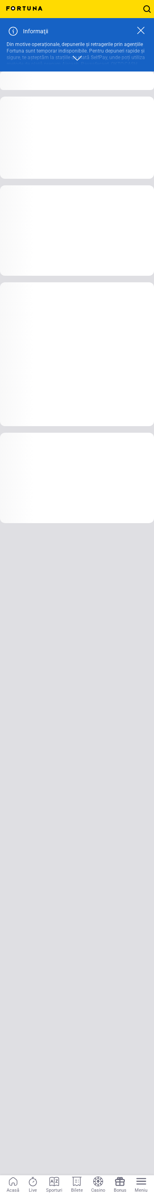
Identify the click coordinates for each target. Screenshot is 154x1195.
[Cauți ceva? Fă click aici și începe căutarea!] (147, 9)
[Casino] (98, 1185)
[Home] (24, 9)
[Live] (33, 1185)
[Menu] (141, 1185)
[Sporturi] (54, 1185)
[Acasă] (13, 1185)
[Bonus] (120, 1185)
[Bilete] (77, 1185)
